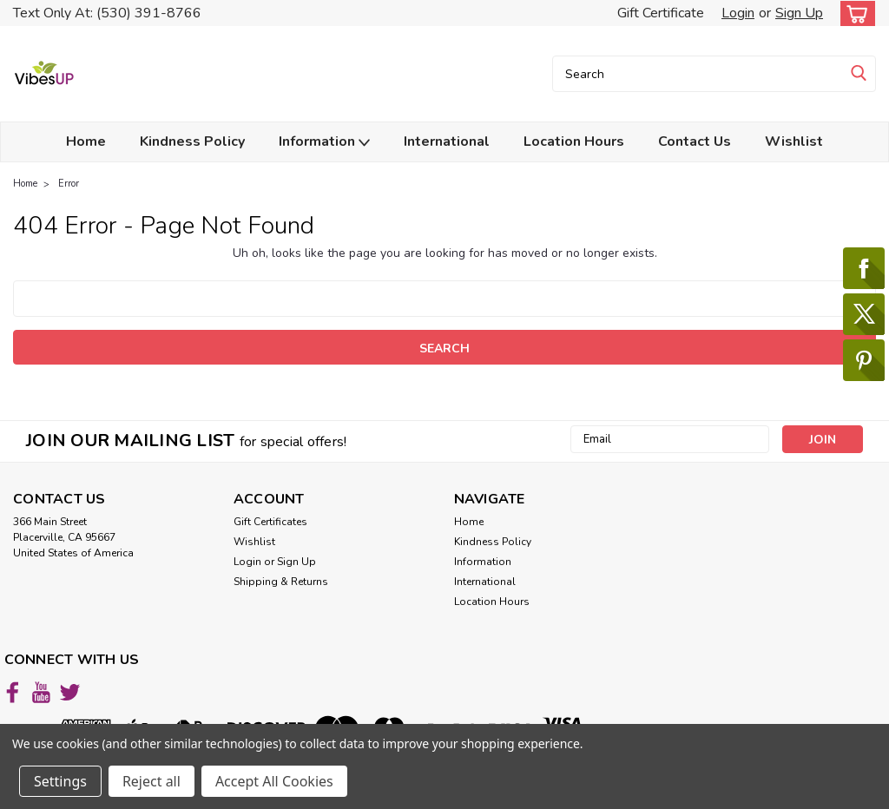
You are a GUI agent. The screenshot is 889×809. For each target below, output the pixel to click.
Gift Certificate (660, 13)
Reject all (151, 781)
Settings (60, 781)
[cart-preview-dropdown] (854, 13)
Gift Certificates (270, 522)
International (447, 141)
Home (86, 141)
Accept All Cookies (274, 781)
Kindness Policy (192, 141)
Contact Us (694, 141)
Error (68, 183)
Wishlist (794, 141)
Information (324, 142)
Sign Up (799, 13)
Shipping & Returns (281, 582)
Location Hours (574, 141)
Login (737, 13)
